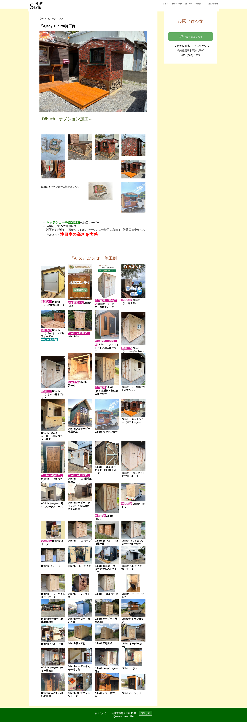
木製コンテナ (177, 4)
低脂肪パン (200, 4)
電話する (145, 713)
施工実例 (188, 4)
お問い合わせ (213, 4)
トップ (165, 4)
